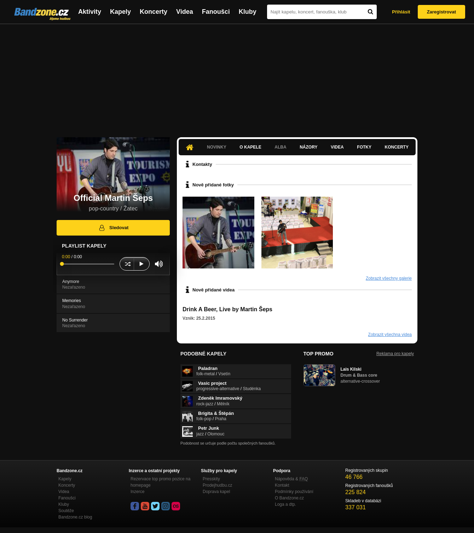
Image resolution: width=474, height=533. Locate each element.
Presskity (211, 478)
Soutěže (66, 510)
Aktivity (89, 11)
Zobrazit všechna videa (390, 334)
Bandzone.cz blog (75, 517)
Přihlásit (401, 12)
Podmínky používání (294, 491)
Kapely (120, 11)
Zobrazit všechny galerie (389, 278)
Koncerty (153, 11)
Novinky (216, 147)
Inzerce (137, 491)
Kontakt (282, 485)
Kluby (247, 11)
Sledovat (113, 228)
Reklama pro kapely (395, 353)
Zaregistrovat (441, 12)
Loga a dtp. (285, 504)
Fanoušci (216, 11)
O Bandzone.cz (289, 498)
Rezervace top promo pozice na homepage (160, 482)
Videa (184, 11)
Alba (280, 147)
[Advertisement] (237, 77)
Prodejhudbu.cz (217, 485)
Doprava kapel (216, 491)
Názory (308, 147)
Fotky (364, 147)
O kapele (250, 147)
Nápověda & (291, 478)
